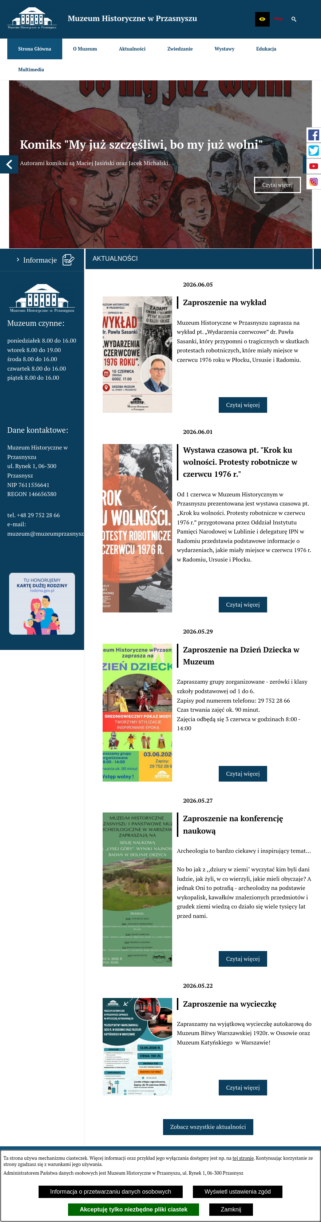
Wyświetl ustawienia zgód (238, 1192)
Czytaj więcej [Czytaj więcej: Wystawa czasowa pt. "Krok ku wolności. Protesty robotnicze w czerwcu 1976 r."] (243, 541)
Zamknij (231, 1209)
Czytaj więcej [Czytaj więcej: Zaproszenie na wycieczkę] (243, 1024)
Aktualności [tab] (115, 195)
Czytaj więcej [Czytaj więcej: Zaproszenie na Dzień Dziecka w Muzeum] (243, 710)
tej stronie (243, 1158)
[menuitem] (34, 49)
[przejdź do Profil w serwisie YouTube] (313, 166)
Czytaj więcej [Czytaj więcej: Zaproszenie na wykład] (243, 342)
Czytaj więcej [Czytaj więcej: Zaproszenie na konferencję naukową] (243, 895)
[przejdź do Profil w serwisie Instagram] (313, 182)
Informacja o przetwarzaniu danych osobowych (110, 1192)
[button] (262, 19)
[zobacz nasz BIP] (278, 19)
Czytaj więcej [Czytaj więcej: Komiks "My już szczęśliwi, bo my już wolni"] (281, 155)
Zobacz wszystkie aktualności (208, 1064)
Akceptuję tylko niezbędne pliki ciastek (133, 1209)
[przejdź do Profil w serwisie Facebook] (313, 135)
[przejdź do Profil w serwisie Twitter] (313, 150)
